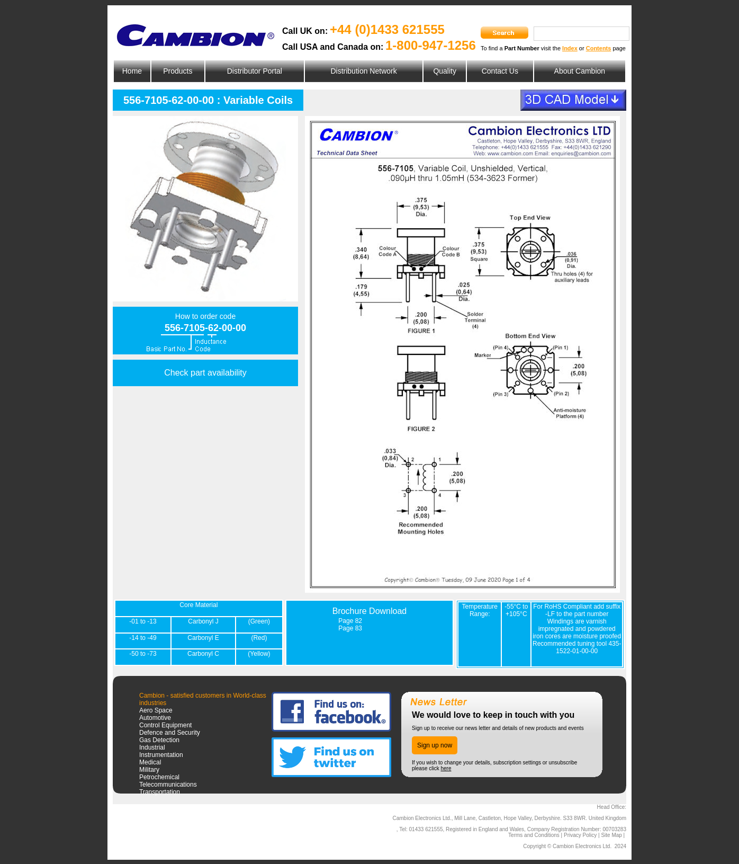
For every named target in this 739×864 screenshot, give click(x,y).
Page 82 (350, 621)
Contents (598, 48)
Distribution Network (363, 71)
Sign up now (434, 745)
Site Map (611, 835)
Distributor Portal (254, 71)
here (445, 768)
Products (177, 71)
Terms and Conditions (534, 835)
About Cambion (580, 71)
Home (132, 71)
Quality (444, 71)
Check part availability (205, 372)
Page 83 (350, 628)
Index (570, 48)
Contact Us (500, 71)
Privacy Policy (580, 835)
